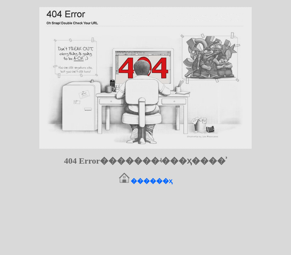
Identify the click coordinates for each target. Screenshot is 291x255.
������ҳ (151, 181)
